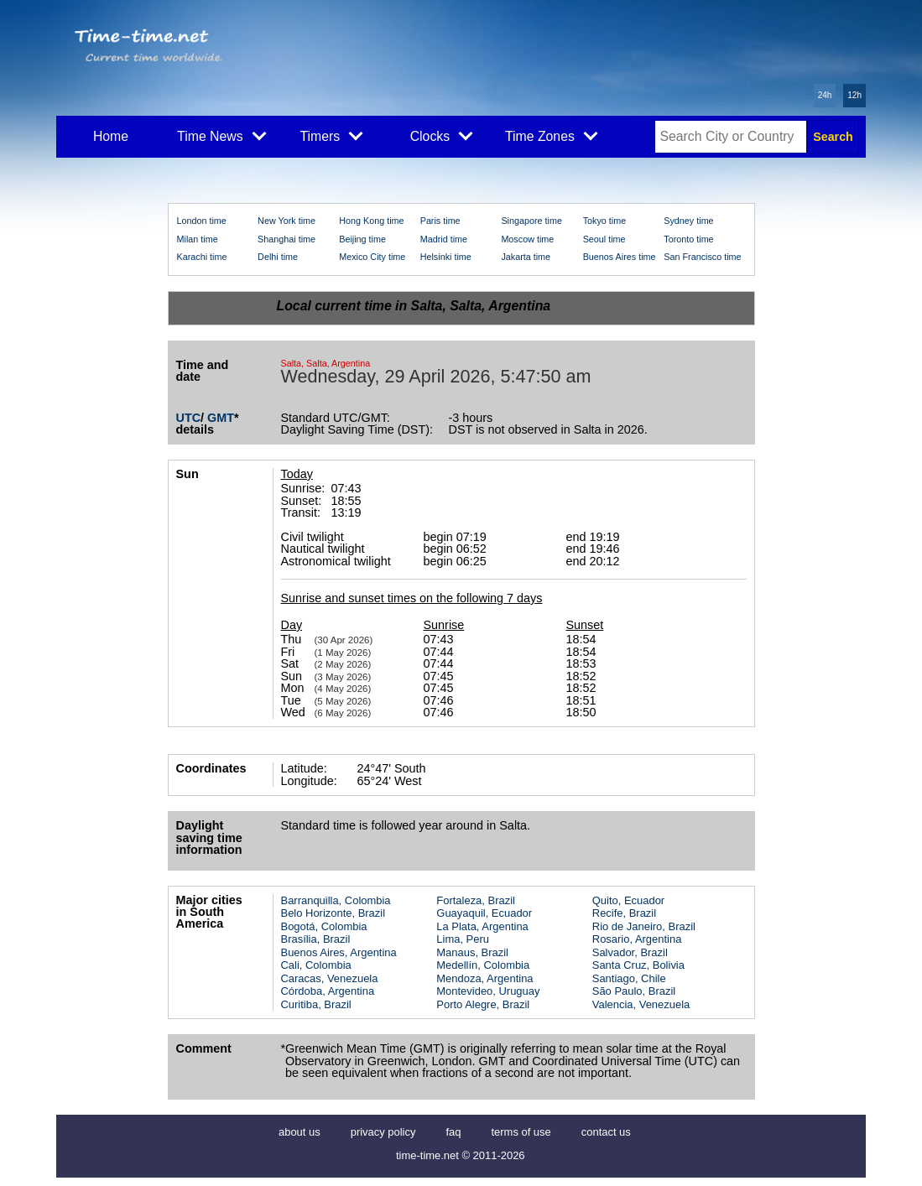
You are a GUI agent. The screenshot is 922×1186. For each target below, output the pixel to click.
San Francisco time (702, 257)
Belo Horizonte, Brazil (333, 913)
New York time (286, 221)
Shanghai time (286, 239)
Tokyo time (605, 221)
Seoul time (604, 239)
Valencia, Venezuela (641, 1004)
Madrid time (443, 239)
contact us (606, 1132)
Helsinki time (445, 257)
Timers (331, 135)
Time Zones (551, 135)
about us (299, 1132)
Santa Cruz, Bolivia (638, 965)
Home (110, 136)
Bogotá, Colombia (324, 926)
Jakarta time (525, 257)
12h (854, 95)
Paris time (440, 221)
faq (453, 1132)
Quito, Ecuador (628, 900)
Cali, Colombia (316, 965)
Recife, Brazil (624, 913)
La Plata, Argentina (482, 926)
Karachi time (202, 257)
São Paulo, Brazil (633, 991)
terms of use (520, 1132)
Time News (221, 135)
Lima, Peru (462, 939)
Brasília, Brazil (316, 939)
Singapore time (531, 221)
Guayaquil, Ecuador (484, 913)
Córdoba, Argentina (328, 991)
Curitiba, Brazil (316, 1004)
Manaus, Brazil (472, 952)
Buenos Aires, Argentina (339, 952)
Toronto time (688, 239)
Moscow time (527, 239)
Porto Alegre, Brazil (482, 1004)
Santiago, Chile (629, 978)
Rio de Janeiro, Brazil (643, 926)
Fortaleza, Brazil (475, 900)
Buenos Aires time (619, 257)
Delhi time (278, 257)
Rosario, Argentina (637, 939)
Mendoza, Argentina (484, 978)
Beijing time (362, 239)
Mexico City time (372, 257)
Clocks (441, 135)
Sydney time (688, 221)
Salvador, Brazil (630, 952)
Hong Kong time (371, 221)
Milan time (197, 239)
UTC (188, 417)
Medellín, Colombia (482, 965)
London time (202, 221)
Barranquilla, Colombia (336, 900)
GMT (220, 417)
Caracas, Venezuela (329, 978)
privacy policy (383, 1132)
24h (825, 95)
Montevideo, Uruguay (487, 991)
